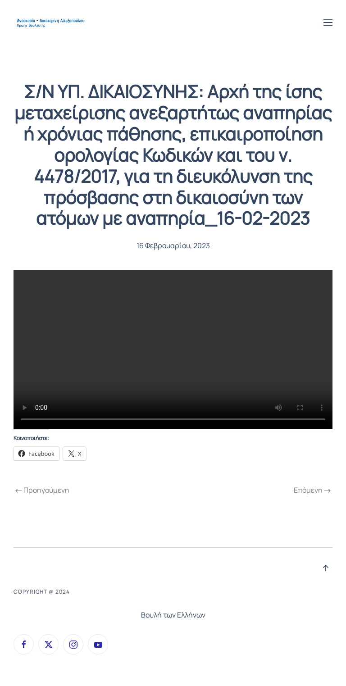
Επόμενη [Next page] (312, 490)
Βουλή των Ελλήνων (173, 615)
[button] (327, 22)
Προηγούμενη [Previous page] (42, 490)
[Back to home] (51, 22)
